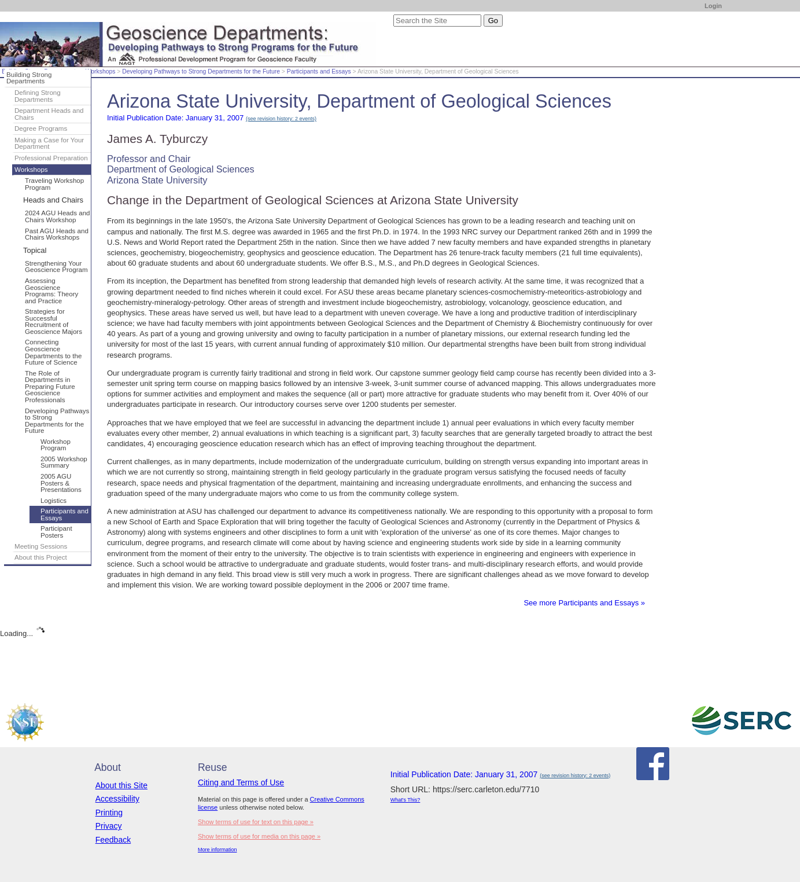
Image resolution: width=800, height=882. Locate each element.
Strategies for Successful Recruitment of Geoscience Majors (53, 321)
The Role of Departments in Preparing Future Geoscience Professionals (50, 386)
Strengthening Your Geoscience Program (56, 267)
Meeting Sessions (40, 546)
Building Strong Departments (28, 78)
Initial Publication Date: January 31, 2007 (211, 117)
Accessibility (117, 798)
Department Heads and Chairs (49, 114)
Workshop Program (55, 445)
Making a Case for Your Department (49, 143)
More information (217, 849)
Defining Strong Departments (37, 96)
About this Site (121, 785)
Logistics (53, 500)
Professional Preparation (51, 158)
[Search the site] (437, 20)
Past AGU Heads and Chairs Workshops (57, 234)
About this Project (40, 557)
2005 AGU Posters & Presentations (61, 483)
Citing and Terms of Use (241, 782)
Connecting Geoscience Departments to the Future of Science (53, 352)
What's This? (405, 800)
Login (713, 5)
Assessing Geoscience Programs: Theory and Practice (51, 290)
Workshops (101, 71)
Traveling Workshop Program (54, 184)
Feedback (113, 839)
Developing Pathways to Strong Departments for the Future (201, 71)
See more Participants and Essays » (584, 602)
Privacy (108, 825)
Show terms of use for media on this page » (259, 836)
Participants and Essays (319, 71)
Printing (109, 812)
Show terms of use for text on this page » (256, 821)
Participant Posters (56, 532)
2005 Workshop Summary (63, 462)
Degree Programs (40, 128)
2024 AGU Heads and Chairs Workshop (57, 216)
